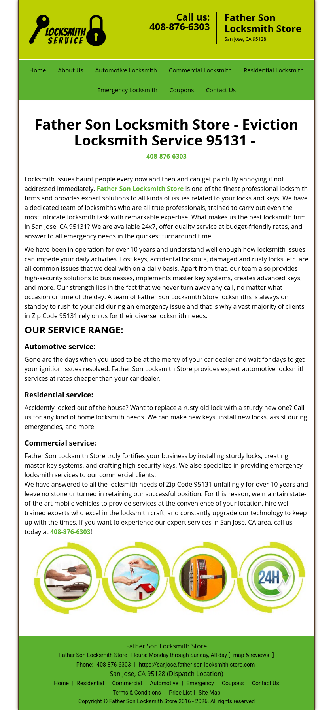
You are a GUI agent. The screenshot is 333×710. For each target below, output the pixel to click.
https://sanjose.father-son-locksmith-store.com (197, 664)
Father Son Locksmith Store (140, 188)
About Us (70, 70)
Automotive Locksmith (126, 70)
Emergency (200, 683)
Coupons (181, 90)
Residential (90, 683)
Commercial (127, 683)
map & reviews (252, 655)
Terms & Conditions (137, 692)
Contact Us (221, 90)
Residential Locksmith (274, 70)
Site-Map (209, 692)
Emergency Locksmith (127, 90)
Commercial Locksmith (200, 70)
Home (37, 70)
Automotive (164, 683)
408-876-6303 (179, 26)
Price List (180, 692)
